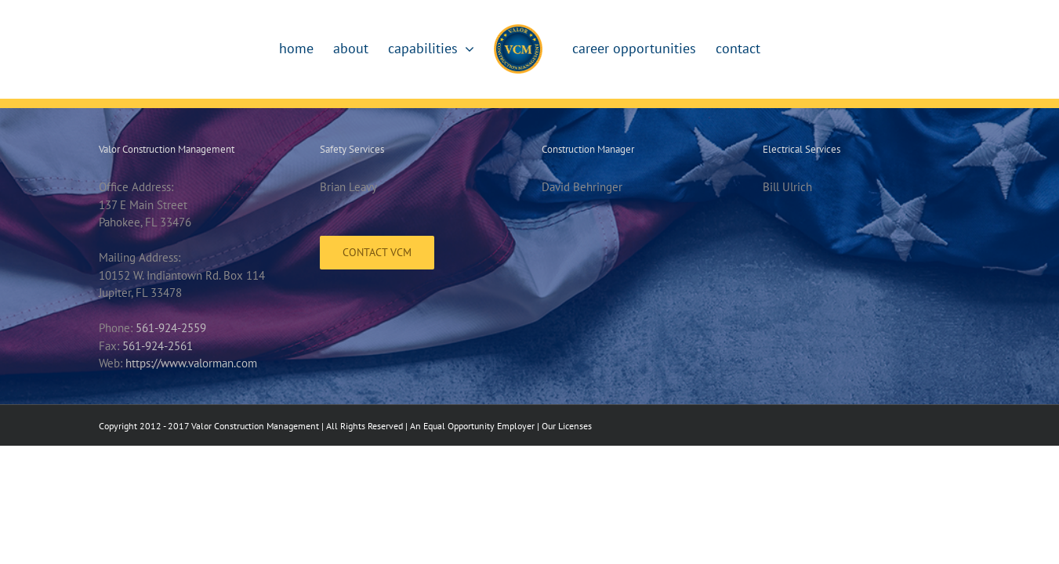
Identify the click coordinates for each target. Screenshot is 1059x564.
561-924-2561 (157, 345)
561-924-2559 (171, 327)
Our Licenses (567, 426)
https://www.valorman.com (191, 363)
